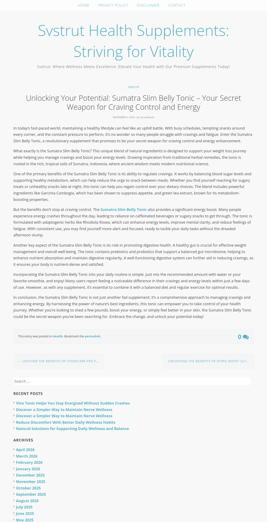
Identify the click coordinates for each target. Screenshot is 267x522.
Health (133, 87)
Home (83, 5)
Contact (177, 5)
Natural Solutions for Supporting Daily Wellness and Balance (72, 428)
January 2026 (28, 468)
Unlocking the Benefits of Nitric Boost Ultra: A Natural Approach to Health (211, 361)
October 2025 (28, 487)
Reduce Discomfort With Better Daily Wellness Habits (65, 422)
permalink (92, 336)
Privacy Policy (113, 5)
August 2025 (27, 500)
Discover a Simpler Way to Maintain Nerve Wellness (64, 409)
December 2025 (30, 475)
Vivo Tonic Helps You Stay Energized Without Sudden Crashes (73, 403)
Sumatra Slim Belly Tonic (124, 209)
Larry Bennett (147, 117)
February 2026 (29, 462)
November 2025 (30, 481)
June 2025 (25, 513)
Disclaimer (148, 5)
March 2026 (27, 456)
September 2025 (31, 494)
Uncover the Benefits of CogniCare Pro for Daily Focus (60, 361)
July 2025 (24, 506)
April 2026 (25, 449)
